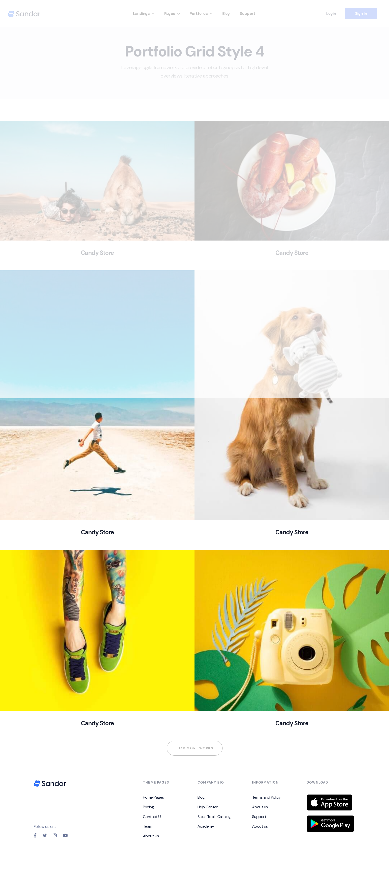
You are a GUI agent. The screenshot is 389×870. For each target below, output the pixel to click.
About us (260, 807)
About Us (151, 836)
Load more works (194, 748)
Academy (205, 826)
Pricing (148, 807)
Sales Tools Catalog (214, 816)
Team (147, 826)
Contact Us (152, 816)
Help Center (207, 807)
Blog (201, 797)
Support (259, 816)
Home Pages (153, 797)
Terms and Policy (266, 797)
